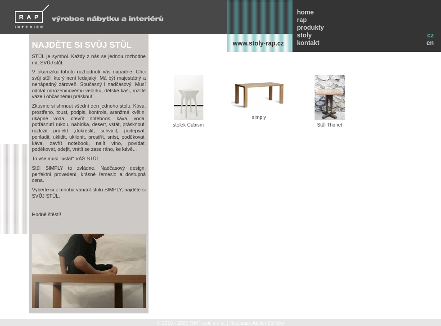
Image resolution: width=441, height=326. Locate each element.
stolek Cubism (188, 101)
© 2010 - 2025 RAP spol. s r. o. (191, 323)
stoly (304, 35)
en (430, 42)
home (305, 12)
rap (302, 19)
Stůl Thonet (330, 101)
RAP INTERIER (89, 16)
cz (430, 35)
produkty (310, 27)
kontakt (308, 42)
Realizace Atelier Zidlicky (257, 323)
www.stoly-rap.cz (258, 43)
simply (259, 97)
